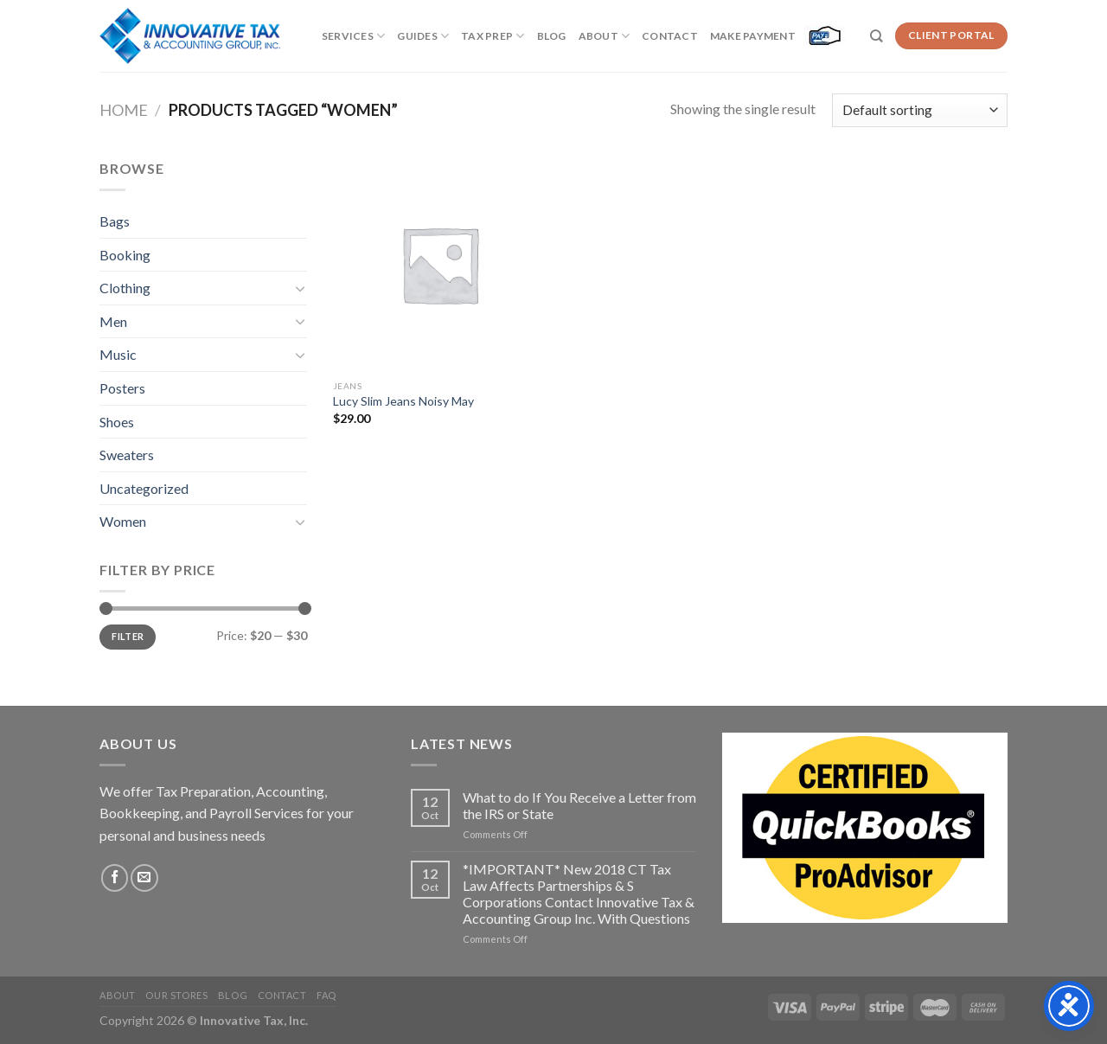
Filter (128, 636)
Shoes (116, 421)
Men (113, 321)
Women (122, 521)
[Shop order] (920, 110)
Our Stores (176, 995)
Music (118, 354)
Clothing (124, 287)
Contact (670, 35)
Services (353, 36)
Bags (114, 221)
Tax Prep (492, 36)
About (604, 36)
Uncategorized (144, 488)
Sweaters (126, 454)
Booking (124, 255)
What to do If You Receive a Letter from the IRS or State (579, 805)
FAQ (326, 995)
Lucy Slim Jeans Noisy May (403, 401)
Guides (423, 36)
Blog (551, 35)
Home (123, 109)
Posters (122, 388)
